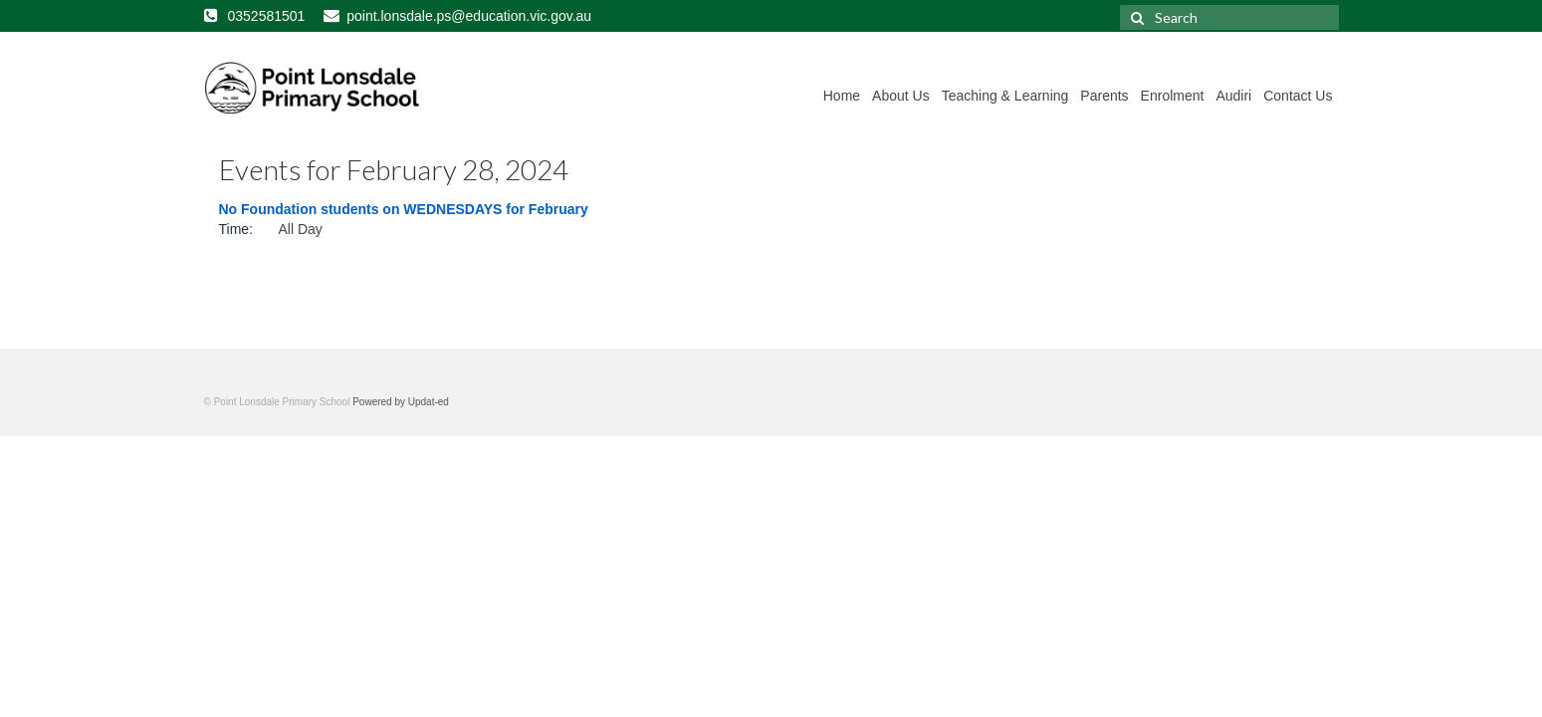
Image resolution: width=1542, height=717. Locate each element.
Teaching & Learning (1005, 96)
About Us (901, 96)
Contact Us (1297, 96)
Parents (1104, 96)
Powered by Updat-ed (400, 401)
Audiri (1233, 96)
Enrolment (1173, 96)
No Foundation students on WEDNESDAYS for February (403, 209)
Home (841, 96)
